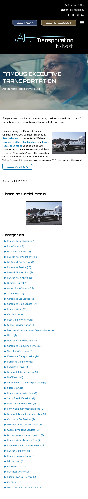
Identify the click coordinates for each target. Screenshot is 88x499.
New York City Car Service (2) (22, 372)
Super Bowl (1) (15, 387)
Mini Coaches (29, 142)
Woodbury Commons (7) (19, 351)
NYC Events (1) (15, 377)
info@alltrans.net (74, 9)
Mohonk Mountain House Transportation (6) (30, 330)
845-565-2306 (76, 5)
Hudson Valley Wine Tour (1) (22, 393)
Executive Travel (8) (18, 366)
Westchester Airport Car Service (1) (25, 487)
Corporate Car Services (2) (21, 419)
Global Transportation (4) (20, 324)
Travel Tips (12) (15, 293)
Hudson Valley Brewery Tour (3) (24, 440)
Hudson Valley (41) (17, 309)
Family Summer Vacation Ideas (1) (25, 408)
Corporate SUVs (11, 142)
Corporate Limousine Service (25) (24, 345)
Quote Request (59, 22)
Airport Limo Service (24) (20, 288)
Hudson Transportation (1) (21, 455)
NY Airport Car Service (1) (20, 262)
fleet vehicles (10, 138)
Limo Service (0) (15, 246)
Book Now (25, 22)
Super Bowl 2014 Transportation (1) (26, 382)
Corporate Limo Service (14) (22, 303)
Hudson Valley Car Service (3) (22, 256)
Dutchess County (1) (18, 471)
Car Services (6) (15, 314)
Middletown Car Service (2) (21, 476)
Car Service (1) (14, 482)
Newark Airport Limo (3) (20, 272)
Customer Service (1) (18, 466)
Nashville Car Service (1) (20, 361)
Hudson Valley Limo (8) (19, 277)
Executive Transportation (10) (23, 356)
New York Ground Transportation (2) (26, 414)
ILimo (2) (12, 335)
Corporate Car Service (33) (21, 298)
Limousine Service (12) (19, 267)
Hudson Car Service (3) (19, 450)
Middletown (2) (15, 461)
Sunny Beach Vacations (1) (21, 398)
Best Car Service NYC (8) (20, 319)
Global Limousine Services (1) (23, 429)
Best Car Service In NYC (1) (21, 403)
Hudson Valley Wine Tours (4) (22, 340)
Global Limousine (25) (19, 251)
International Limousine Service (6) (26, 445)
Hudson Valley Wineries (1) (21, 240)
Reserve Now (17, 166)
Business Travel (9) (17, 282)
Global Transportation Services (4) (25, 435)
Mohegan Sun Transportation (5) (24, 424)
